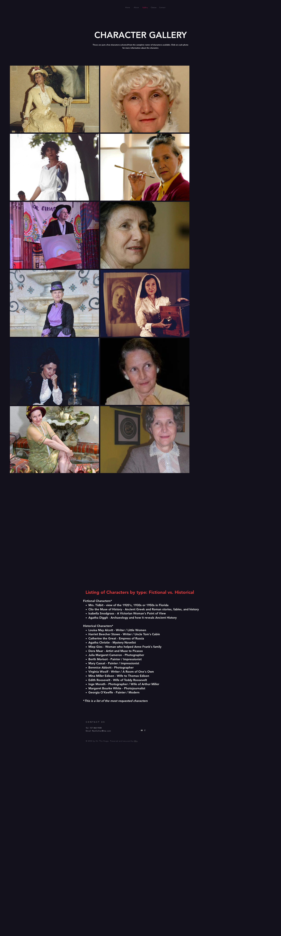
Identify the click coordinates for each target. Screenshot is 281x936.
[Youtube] (142, 730)
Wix (136, 741)
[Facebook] (145, 730)
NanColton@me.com (101, 731)
